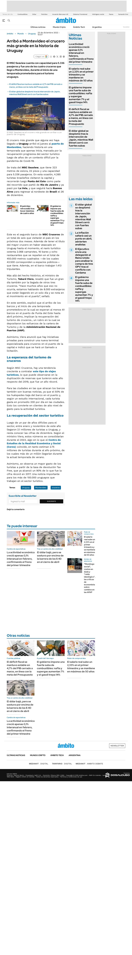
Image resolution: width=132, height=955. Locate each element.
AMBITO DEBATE (89, 763)
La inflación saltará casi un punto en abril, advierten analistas (83, 238)
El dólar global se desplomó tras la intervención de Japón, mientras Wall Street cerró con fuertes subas (34, 93)
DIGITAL (38, 763)
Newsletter (126, 27)
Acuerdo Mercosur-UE (60, 14)
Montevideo (40, 487)
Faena (111, 14)
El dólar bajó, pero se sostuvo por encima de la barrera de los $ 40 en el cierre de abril (50, 557)
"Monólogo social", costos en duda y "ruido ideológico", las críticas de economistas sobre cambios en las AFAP (90, 578)
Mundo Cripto (59, 27)
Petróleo (44, 14)
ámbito (10, 34)
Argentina (97, 27)
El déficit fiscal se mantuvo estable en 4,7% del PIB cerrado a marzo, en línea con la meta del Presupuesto (35, 85)
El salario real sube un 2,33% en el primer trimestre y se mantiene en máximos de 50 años (81, 74)
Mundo (20, 34)
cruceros (56, 487)
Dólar (34, 14)
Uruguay (32, 34)
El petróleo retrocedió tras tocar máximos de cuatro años (27, 210)
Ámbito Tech (79, 27)
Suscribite (51, 501)
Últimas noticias (37, 27)
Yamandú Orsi (123, 14)
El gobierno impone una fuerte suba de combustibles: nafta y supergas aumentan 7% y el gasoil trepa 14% (80, 95)
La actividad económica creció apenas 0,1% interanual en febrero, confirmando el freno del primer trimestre (81, 52)
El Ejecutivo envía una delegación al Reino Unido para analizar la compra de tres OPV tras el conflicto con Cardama (84, 260)
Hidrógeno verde (98, 14)
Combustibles (22, 14)
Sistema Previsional (80, 14)
